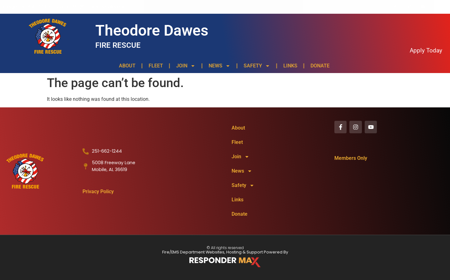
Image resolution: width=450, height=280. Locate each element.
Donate (318, 66)
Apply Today (426, 50)
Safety (255, 65)
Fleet (154, 66)
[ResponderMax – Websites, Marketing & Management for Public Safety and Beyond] (225, 262)
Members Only (350, 159)
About (126, 66)
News (218, 65)
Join (184, 65)
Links (289, 66)
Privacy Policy (98, 191)
